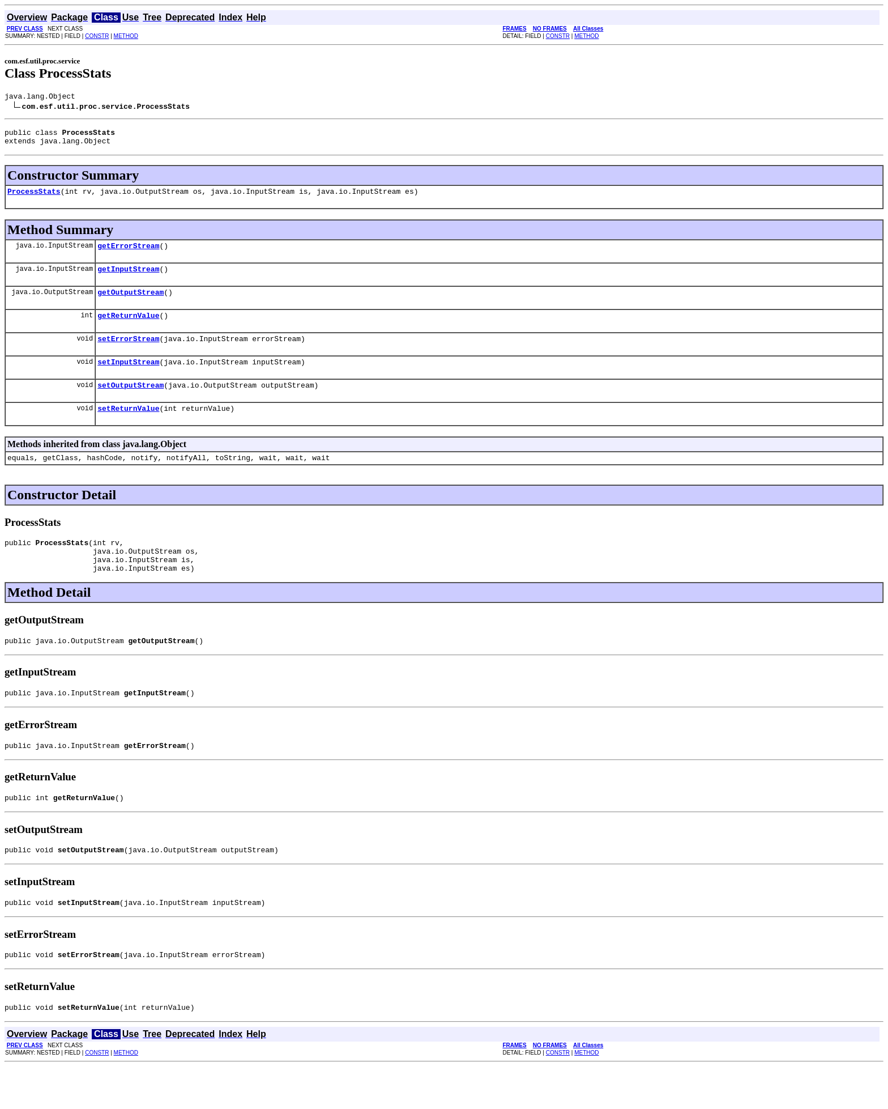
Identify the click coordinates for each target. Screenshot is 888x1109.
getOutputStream (130, 304)
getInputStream (128, 279)
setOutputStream (130, 403)
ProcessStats (34, 198)
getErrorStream (128, 254)
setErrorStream (128, 354)
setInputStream (128, 378)
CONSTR (97, 36)
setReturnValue (128, 428)
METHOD (126, 36)
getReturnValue (128, 329)
